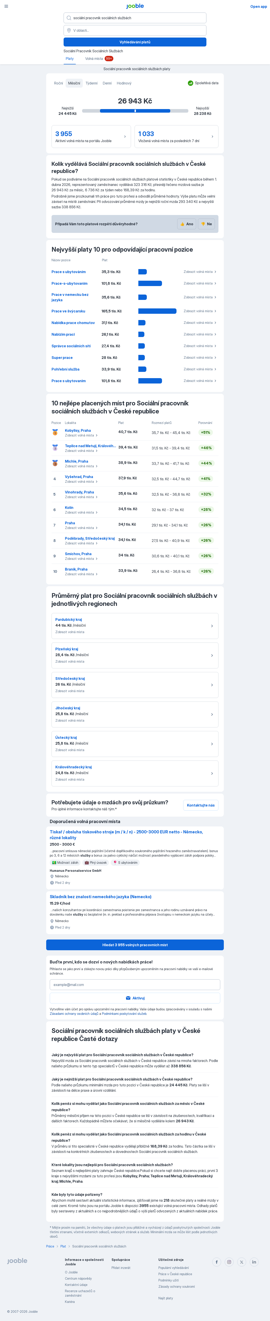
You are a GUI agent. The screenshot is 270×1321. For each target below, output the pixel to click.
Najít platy (165, 1298)
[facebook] (216, 1262)
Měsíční (74, 83)
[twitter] (241, 1262)
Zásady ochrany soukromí (176, 1286)
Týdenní (91, 83)
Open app (258, 6)
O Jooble (71, 1272)
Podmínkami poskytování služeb (124, 1014)
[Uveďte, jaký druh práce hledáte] (135, 18)
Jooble (33, 1311)
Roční (58, 83)
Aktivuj (135, 998)
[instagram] (229, 1262)
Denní (107, 83)
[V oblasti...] (135, 30)
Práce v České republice (175, 1274)
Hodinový (124, 83)
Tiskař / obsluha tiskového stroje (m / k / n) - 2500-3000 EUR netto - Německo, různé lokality (126, 835)
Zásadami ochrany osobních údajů (74, 1014)
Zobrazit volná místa (201, 272)
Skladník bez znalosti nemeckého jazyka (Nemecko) (101, 896)
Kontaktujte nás (201, 805)
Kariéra (70, 1302)
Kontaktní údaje (76, 1285)
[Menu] (6, 6)
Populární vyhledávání (173, 1268)
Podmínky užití (168, 1280)
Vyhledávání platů (135, 42)
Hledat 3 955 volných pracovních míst (135, 945)
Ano (186, 224)
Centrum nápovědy (78, 1278)
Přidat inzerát (121, 1268)
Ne (206, 224)
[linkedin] (254, 1262)
